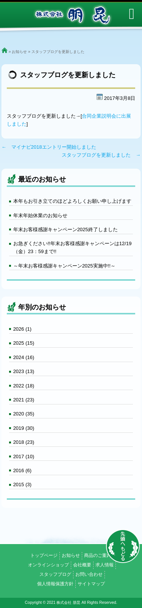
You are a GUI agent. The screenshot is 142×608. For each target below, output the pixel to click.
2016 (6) (22, 470)
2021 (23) (23, 400)
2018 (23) (23, 442)
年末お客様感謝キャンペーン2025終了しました (65, 229)
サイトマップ (91, 583)
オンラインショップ (48, 565)
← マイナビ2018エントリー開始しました (49, 147)
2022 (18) (23, 386)
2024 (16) (23, 357)
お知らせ (19, 52)
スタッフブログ (55, 574)
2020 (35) (23, 414)
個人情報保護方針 (55, 583)
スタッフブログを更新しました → (101, 155)
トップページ (44, 555)
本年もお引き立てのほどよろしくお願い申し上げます (72, 201)
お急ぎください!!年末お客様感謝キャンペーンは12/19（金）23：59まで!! (72, 247)
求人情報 (104, 565)
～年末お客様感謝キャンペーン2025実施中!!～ (64, 266)
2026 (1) (22, 329)
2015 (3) (22, 484)
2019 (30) (23, 428)
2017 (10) (23, 456)
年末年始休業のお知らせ (40, 215)
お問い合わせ (89, 574)
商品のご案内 (97, 555)
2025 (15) (23, 343)
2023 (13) (23, 371)
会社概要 (82, 565)
